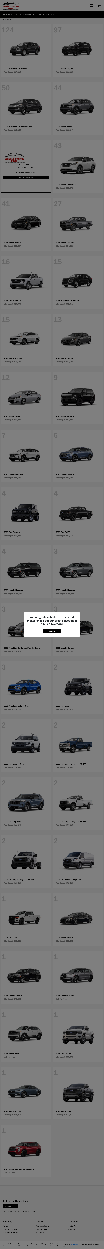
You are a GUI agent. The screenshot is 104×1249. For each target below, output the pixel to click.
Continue (52, 631)
